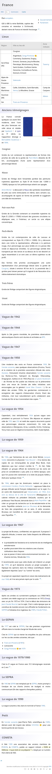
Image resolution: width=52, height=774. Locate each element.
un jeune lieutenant (42, 379)
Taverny (46, 64)
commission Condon (10, 486)
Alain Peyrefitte (41, 500)
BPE (43, 337)
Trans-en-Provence (20, 102)
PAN (28, 557)
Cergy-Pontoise (28, 56)
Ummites (35, 725)
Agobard (8, 131)
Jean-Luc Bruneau (30, 506)
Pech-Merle (33, 158)
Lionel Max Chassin (34, 387)
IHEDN (5, 747)
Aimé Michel (6, 190)
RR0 (2, 12)
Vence (15, 90)
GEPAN (4, 610)
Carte (24, 12)
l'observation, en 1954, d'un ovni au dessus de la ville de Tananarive (26, 493)
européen (9, 18)
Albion (45, 96)
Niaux (26, 190)
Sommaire (14, 12)
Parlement (44, 23)
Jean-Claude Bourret (10, 604)
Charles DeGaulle (25, 486)
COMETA (14, 747)
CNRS (48, 722)
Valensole (17, 80)
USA (17, 421)
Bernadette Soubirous (10, 140)
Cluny (47, 598)
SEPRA (34, 684)
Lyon (19, 131)
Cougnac (5, 268)
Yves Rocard (30, 460)
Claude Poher (41, 610)
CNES (7, 565)
